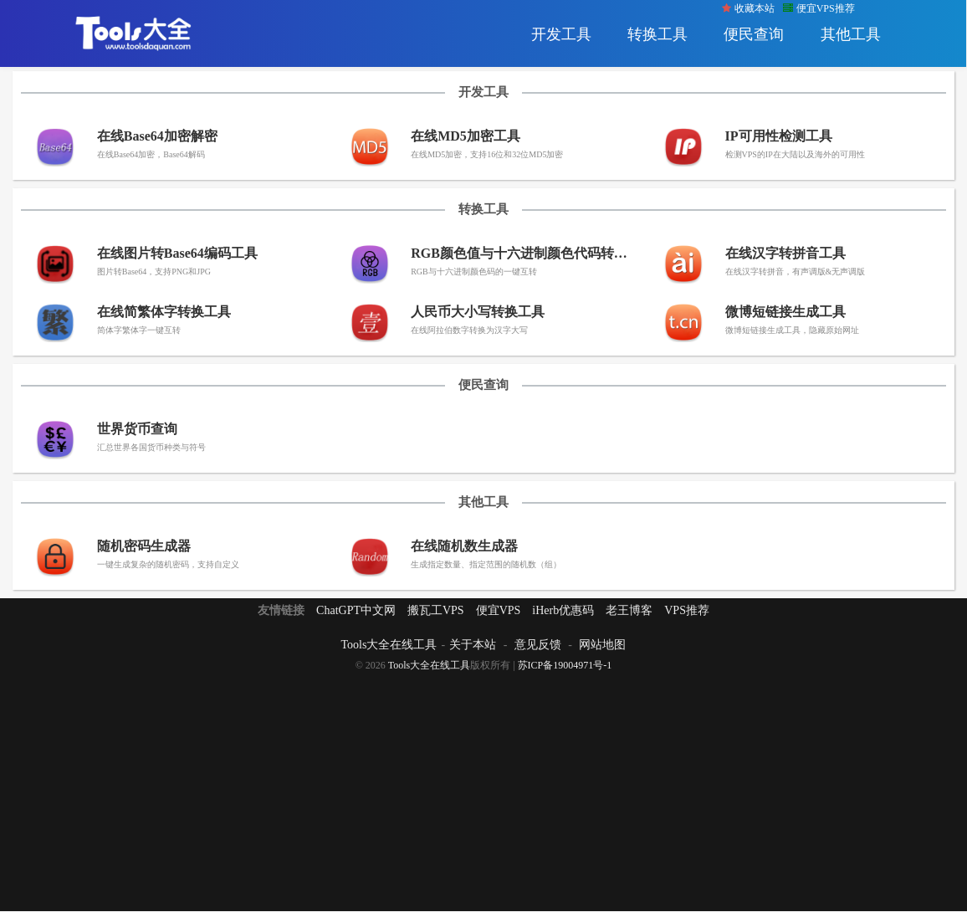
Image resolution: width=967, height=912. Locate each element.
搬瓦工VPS (435, 610)
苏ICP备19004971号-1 (565, 665)
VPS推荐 (686, 610)
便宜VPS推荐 (819, 8)
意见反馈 (537, 644)
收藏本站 (748, 8)
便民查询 (754, 34)
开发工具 (561, 34)
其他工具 (851, 34)
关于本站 (472, 644)
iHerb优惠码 (563, 610)
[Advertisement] (483, 790)
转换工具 (657, 34)
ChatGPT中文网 (356, 610)
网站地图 (602, 644)
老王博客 (629, 610)
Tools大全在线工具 (389, 644)
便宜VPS (498, 610)
